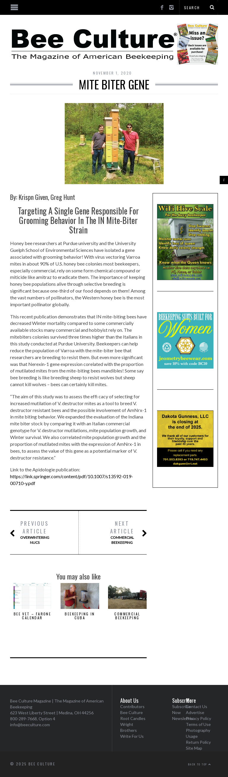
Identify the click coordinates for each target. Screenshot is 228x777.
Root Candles (132, 718)
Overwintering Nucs (35, 532)
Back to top (199, 764)
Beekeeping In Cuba (80, 615)
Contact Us (196, 706)
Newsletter (183, 718)
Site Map (194, 748)
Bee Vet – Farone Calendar (32, 615)
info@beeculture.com (30, 724)
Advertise (195, 712)
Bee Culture (131, 712)
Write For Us (132, 736)
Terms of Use (198, 724)
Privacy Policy (198, 718)
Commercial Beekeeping (122, 532)
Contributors (132, 706)
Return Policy (198, 742)
